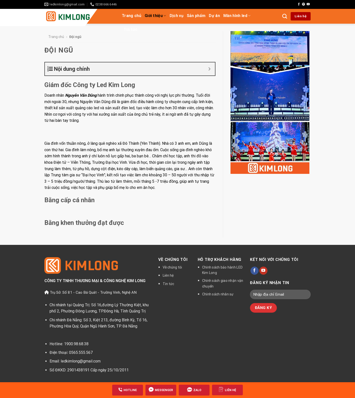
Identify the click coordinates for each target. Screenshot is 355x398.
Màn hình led (236, 15)
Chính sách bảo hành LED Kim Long (222, 270)
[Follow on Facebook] (298, 4)
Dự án (214, 15)
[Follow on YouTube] (308, 4)
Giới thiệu (155, 15)
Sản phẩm (196, 15)
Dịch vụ (176, 15)
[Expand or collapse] (209, 69)
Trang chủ (131, 15)
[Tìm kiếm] (284, 16)
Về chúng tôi (172, 267)
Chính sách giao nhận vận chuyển (222, 283)
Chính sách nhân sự (218, 294)
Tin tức (130, 29)
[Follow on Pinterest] (303, 4)
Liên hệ (168, 275)
